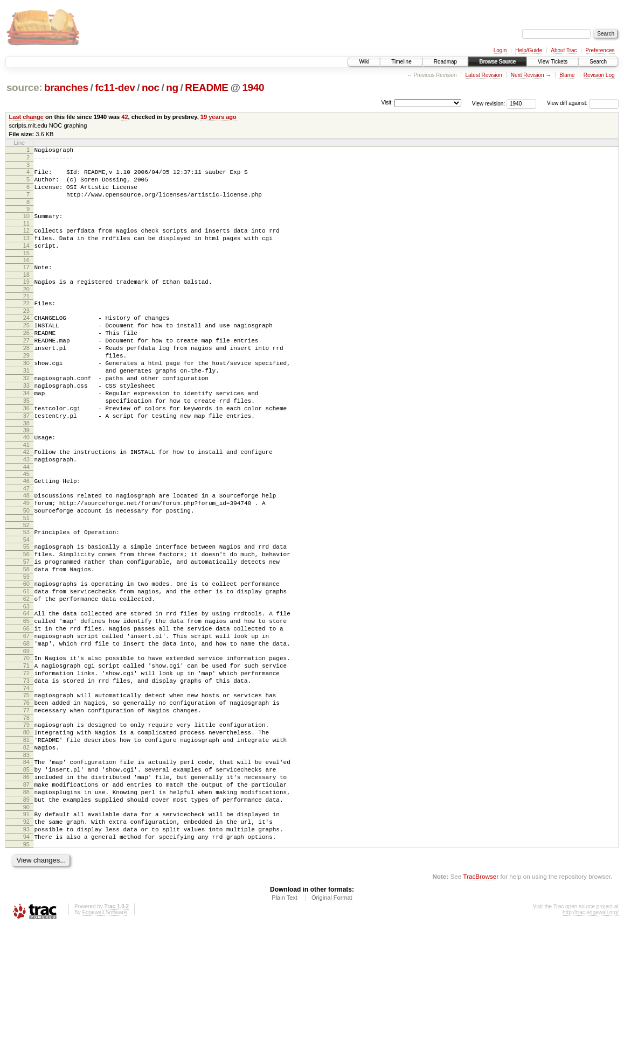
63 (26, 674)
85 (26, 864)
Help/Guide (528, 50)
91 (26, 917)
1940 (253, 87)
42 (124, 117)
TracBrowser (480, 986)
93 (26, 936)
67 (26, 708)
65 (26, 690)
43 (26, 506)
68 (26, 717)
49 (26, 554)
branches (66, 87)
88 (26, 892)
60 (26, 646)
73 (26, 761)
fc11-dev (115, 87)
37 (26, 457)
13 (26, 251)
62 (26, 665)
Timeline (401, 62)
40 (26, 481)
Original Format (331, 1007)
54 (26, 596)
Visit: (387, 103)
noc (151, 87)
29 (26, 384)
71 (26, 743)
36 (26, 448)
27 (26, 366)
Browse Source (497, 62)
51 (26, 573)
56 (26, 612)
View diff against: (583, 103)
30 (26, 393)
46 (26, 529)
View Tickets (552, 62)
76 (26, 786)
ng (172, 87)
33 (26, 421)
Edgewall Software (104, 1022)
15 (26, 269)
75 (26, 777)
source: (24, 87)
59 (26, 639)
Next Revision (527, 75)
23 (26, 331)
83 (26, 848)
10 (26, 225)
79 (26, 812)
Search (598, 62)
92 (26, 926)
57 (26, 621)
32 (26, 412)
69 (26, 727)
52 (26, 580)
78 (26, 805)
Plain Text (284, 1007)
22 (26, 322)
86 (26, 874)
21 (26, 315)
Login (500, 50)
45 (26, 522)
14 (26, 260)
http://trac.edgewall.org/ (591, 1022)
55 (26, 603)
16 (26, 276)
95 (26, 954)
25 (26, 348)
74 (26, 770)
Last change (26, 117)
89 (26, 901)
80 (26, 821)
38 (26, 467)
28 (26, 375)
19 (26, 299)
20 (26, 308)
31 (26, 403)
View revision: (488, 103)
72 (26, 752)
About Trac (564, 50)
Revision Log (599, 75)
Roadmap (445, 62)
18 (26, 292)
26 (26, 357)
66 (26, 699)
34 (26, 430)
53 (26, 587)
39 (26, 474)
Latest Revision (483, 75)
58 (26, 630)
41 (26, 490)
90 (26, 910)
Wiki (364, 62)
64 (26, 681)
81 (26, 830)
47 (26, 538)
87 (26, 883)
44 (26, 515)
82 (26, 839)
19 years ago (218, 117)
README (206, 87)
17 (26, 283)
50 (26, 563)
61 (26, 656)
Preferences (600, 50)
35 (26, 439)
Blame (566, 75)
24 (26, 338)
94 (26, 945)
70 (26, 734)
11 (26, 235)
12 (26, 242)
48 (26, 545)
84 (26, 855)
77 (26, 796)
